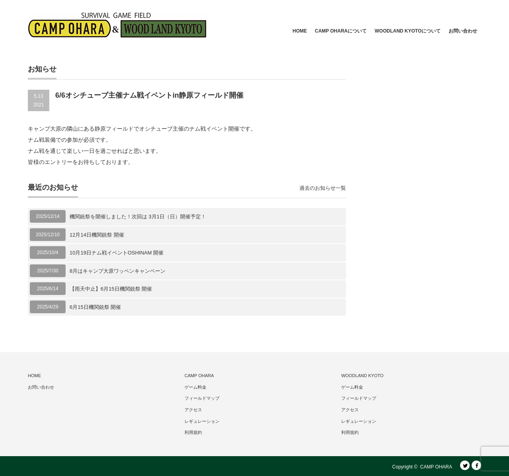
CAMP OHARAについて (341, 31)
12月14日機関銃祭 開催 (97, 235)
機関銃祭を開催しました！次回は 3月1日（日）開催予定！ (138, 217)
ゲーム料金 (195, 387)
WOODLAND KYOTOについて (408, 31)
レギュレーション (202, 421)
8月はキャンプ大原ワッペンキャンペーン (117, 271)
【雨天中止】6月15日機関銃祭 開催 (111, 289)
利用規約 (193, 432)
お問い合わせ (463, 31)
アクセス (193, 409)
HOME (300, 31)
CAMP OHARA (199, 375)
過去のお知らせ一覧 (322, 188)
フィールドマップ (202, 398)
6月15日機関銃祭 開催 (95, 307)
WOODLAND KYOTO (362, 375)
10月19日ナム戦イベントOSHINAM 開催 (116, 253)
